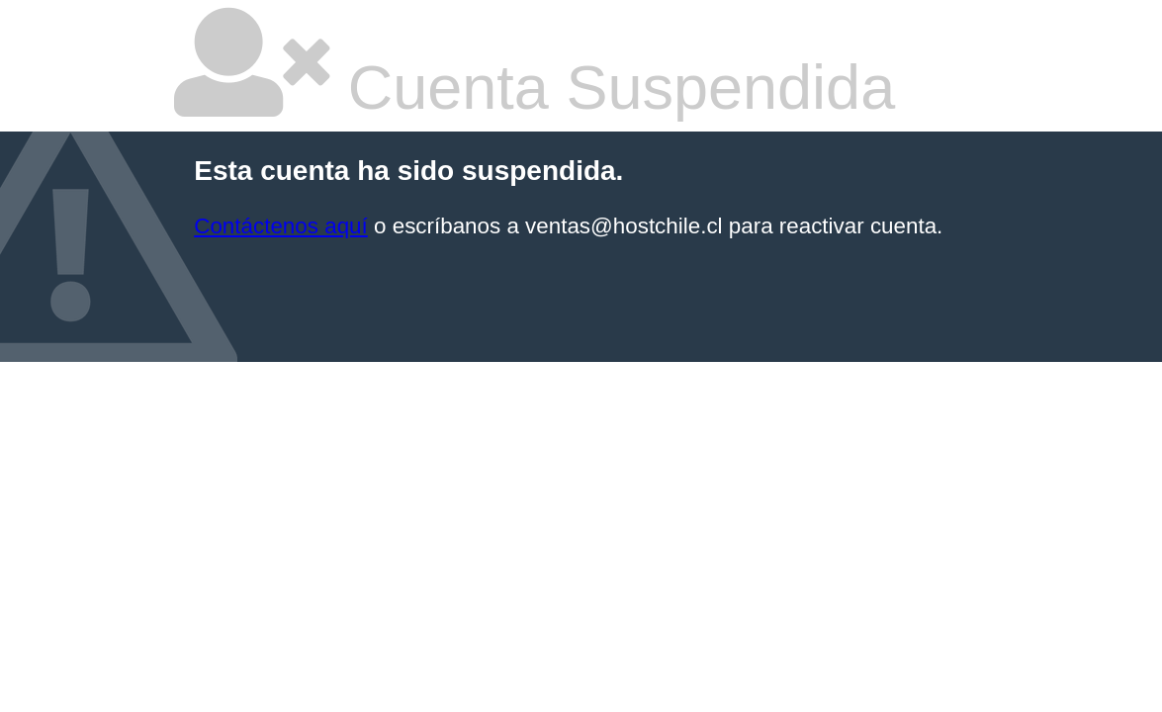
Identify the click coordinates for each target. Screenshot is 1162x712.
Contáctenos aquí (281, 226)
